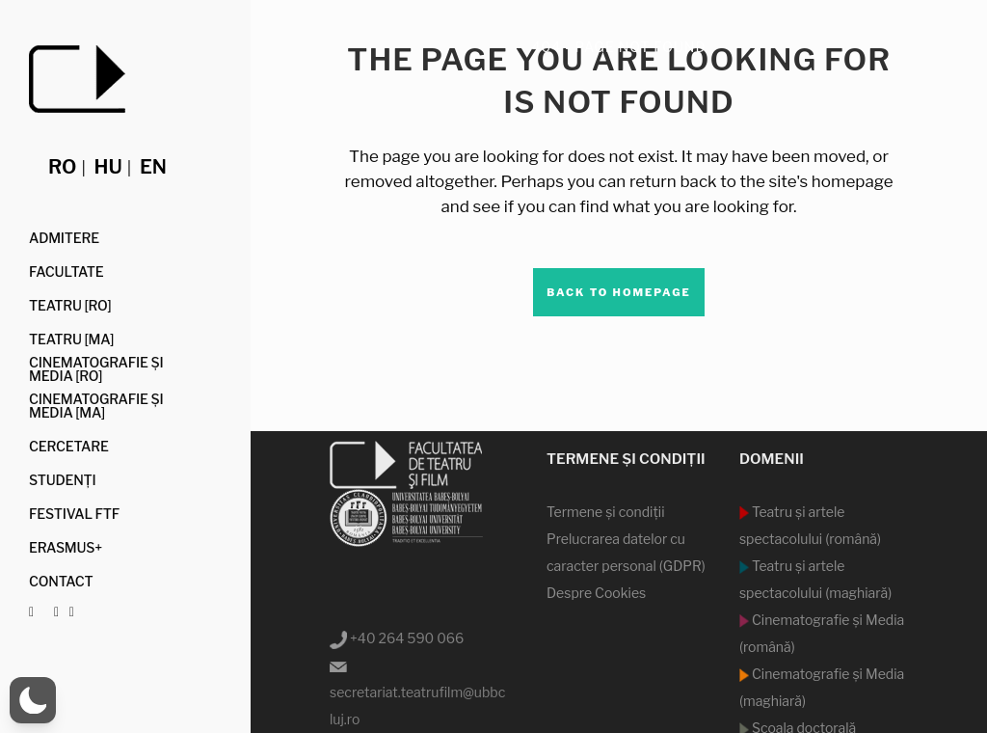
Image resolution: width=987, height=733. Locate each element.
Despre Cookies (596, 592)
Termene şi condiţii (606, 511)
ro (62, 166)
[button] (33, 700)
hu (108, 166)
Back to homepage (619, 292)
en (153, 166)
